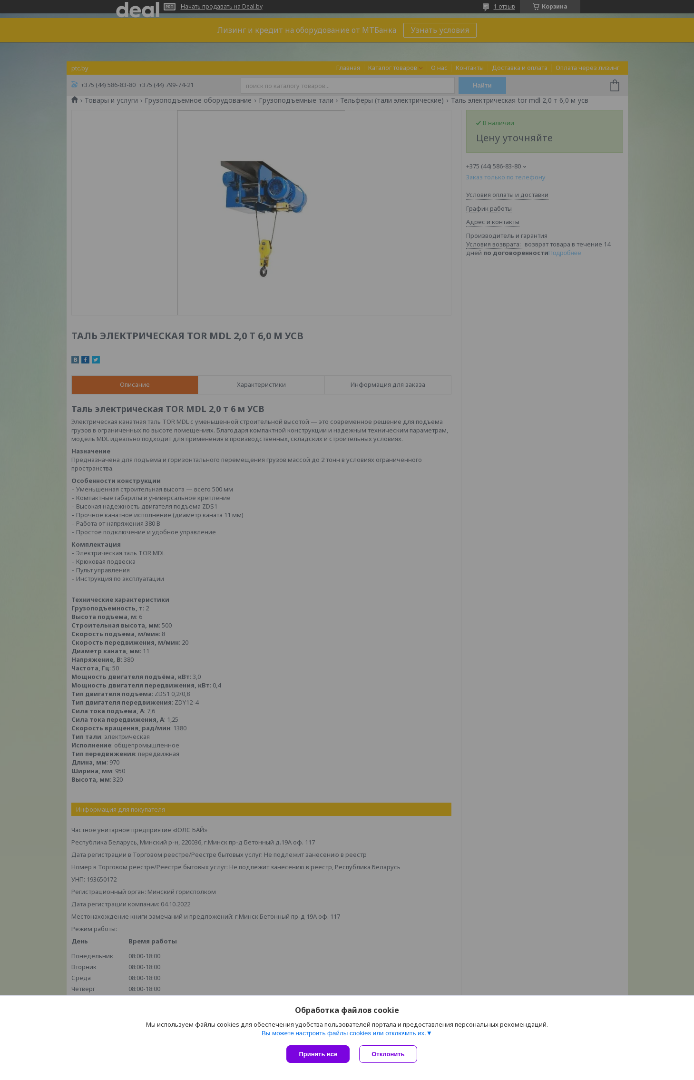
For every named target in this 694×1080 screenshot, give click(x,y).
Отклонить (387, 1054)
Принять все (318, 1054)
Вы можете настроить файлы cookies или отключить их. (344, 1033)
